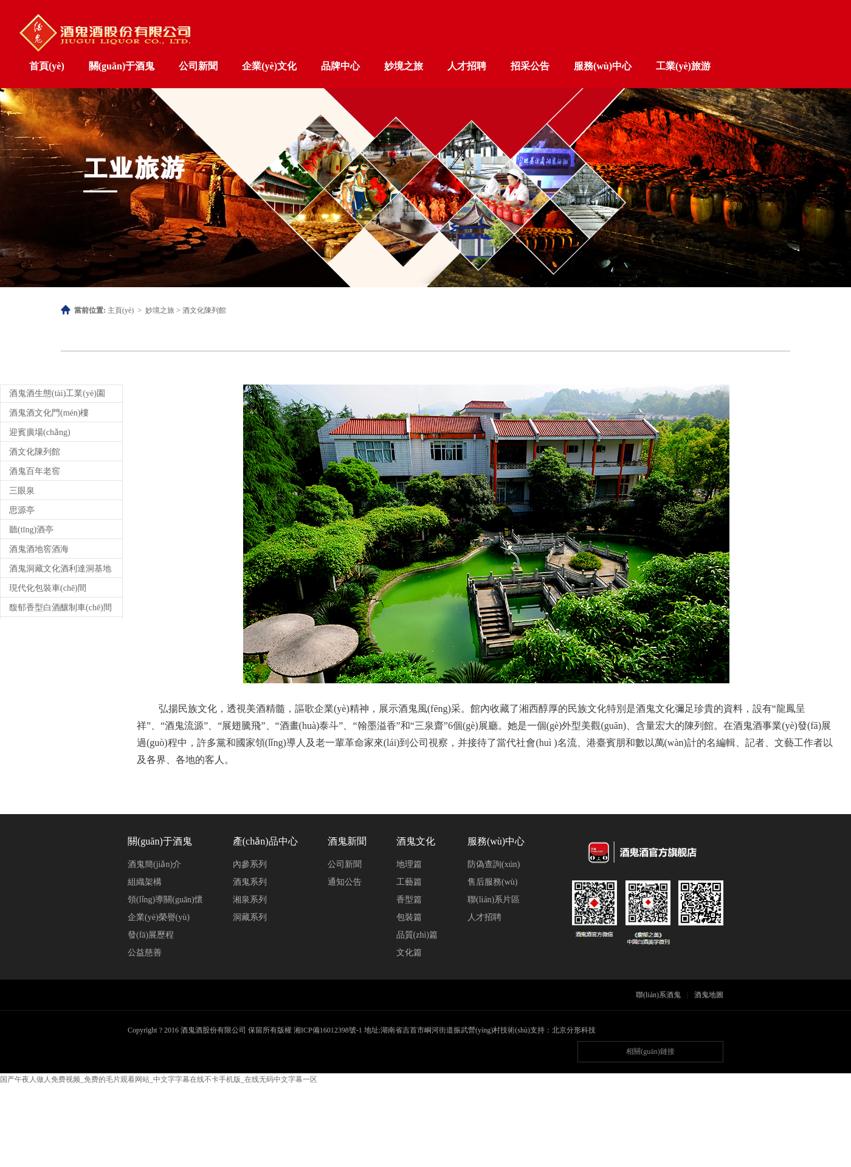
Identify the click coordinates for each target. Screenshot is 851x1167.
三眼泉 (22, 490)
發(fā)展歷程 (151, 934)
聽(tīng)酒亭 (31, 529)
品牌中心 (340, 66)
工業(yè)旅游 (683, 66)
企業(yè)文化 (269, 66)
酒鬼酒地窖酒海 (39, 549)
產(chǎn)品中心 (265, 841)
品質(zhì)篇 (417, 934)
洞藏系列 (250, 917)
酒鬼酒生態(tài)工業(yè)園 (57, 393)
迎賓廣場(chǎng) (40, 432)
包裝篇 (409, 917)
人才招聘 (466, 66)
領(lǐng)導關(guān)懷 (165, 899)
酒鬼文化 (415, 841)
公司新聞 (198, 66)
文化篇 (409, 952)
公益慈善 (145, 952)
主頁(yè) (121, 310)
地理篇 (409, 864)
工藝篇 (409, 882)
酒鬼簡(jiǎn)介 (154, 864)
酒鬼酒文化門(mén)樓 (49, 412)
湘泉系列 (250, 899)
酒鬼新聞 (347, 841)
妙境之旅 (403, 66)
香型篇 (409, 899)
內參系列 (250, 864)
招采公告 (530, 66)
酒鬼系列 (250, 882)
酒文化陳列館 (204, 310)
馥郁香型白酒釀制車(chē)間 (60, 607)
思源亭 (22, 510)
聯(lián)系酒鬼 (658, 995)
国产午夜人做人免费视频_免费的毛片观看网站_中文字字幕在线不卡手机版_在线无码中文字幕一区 (158, 1079)
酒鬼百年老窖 (34, 471)
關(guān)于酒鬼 (121, 66)
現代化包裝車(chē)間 (47, 588)
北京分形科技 (574, 1030)
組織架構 (145, 882)
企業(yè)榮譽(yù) (159, 917)
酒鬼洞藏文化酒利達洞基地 (60, 568)
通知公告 (345, 882)
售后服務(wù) (492, 882)
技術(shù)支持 (522, 1030)
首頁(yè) (46, 66)
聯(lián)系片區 (493, 899)
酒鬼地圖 (708, 995)
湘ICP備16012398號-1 (328, 1030)
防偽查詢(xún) (493, 864)
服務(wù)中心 (603, 66)
